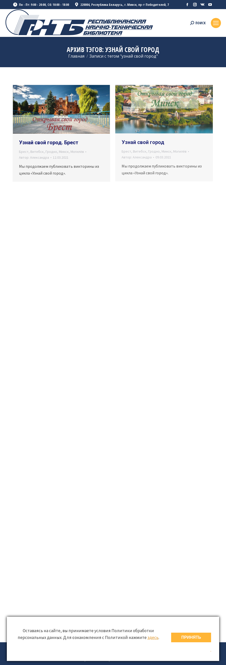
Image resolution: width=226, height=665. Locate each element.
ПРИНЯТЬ (191, 637)
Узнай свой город (143, 142)
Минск (64, 151)
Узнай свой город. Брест (48, 142)
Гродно (51, 151)
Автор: (34, 157)
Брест (24, 151)
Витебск (37, 151)
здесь (153, 637)
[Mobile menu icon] (216, 23)
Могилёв (77, 151)
